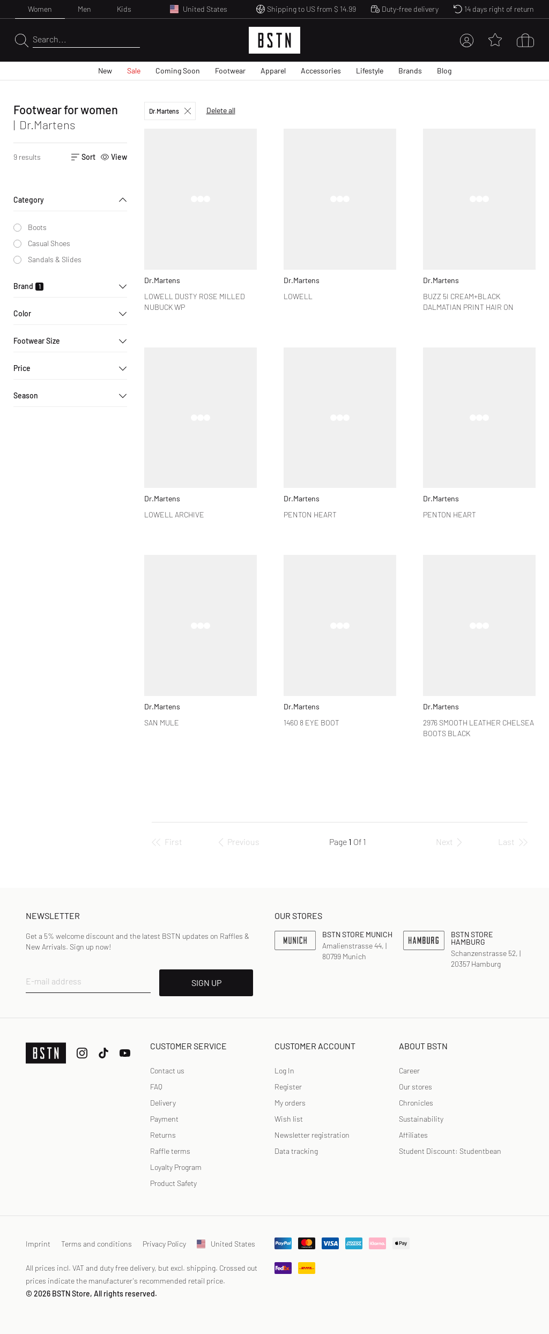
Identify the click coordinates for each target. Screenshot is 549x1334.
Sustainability (421, 1118)
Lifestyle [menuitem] (369, 70)
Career (409, 1070)
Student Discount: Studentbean (450, 1150)
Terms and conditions (96, 1243)
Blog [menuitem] (444, 70)
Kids (124, 8)
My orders (290, 1102)
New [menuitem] (105, 70)
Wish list (288, 1118)
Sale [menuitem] (133, 70)
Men (84, 8)
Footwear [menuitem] (230, 70)
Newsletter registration (312, 1134)
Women (40, 8)
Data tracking (296, 1150)
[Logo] (274, 40)
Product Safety (173, 1183)
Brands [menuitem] (410, 70)
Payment (164, 1118)
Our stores (415, 1086)
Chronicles (416, 1102)
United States (226, 1243)
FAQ (156, 1086)
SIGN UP (206, 982)
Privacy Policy (164, 1243)
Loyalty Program (176, 1167)
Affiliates (413, 1134)
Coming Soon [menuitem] (177, 70)
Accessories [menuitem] (321, 70)
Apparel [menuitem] (273, 70)
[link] (284, 1070)
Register (288, 1086)
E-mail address (53, 981)
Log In (284, 1070)
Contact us (167, 1070)
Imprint (38, 1243)
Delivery (163, 1102)
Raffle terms (170, 1150)
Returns (163, 1134)
